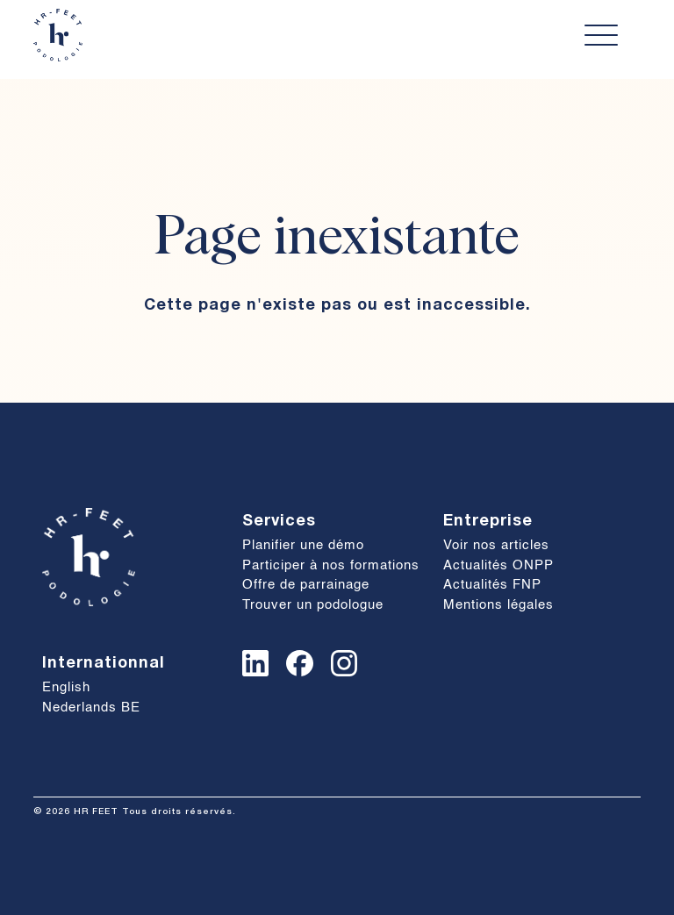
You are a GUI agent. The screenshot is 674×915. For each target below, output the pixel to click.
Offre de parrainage (305, 584)
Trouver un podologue (313, 604)
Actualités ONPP (498, 565)
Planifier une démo (303, 545)
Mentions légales (498, 604)
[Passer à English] (133, 688)
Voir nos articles (496, 545)
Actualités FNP (492, 584)
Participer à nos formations (330, 565)
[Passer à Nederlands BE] (133, 708)
